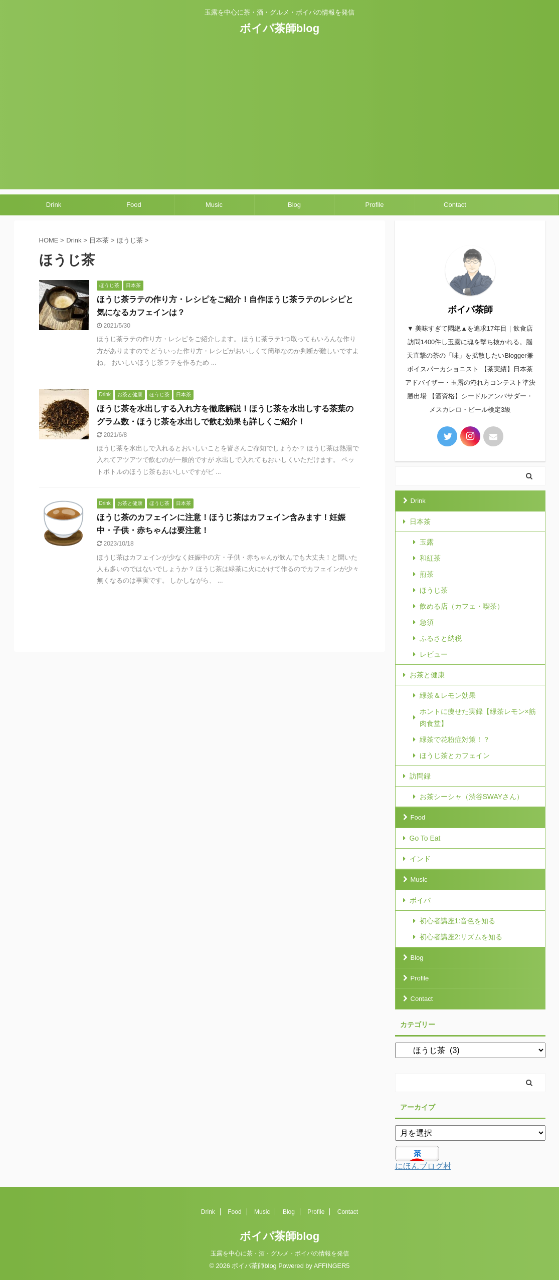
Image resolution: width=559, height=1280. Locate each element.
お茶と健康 (427, 675)
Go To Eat (425, 838)
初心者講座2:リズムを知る (461, 937)
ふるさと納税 (441, 638)
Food (133, 204)
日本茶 (420, 522)
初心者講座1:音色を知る (458, 921)
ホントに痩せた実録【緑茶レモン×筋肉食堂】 (478, 717)
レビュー (434, 654)
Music (214, 204)
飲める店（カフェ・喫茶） (462, 606)
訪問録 (420, 776)
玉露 (427, 542)
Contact (455, 204)
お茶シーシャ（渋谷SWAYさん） (472, 797)
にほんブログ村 (423, 1166)
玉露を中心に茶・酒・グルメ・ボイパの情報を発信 (280, 1253)
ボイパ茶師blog (279, 28)
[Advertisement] (279, 119)
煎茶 (427, 574)
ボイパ (420, 900)
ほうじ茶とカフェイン (455, 755)
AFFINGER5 (332, 1265)
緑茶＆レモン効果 (448, 695)
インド (420, 859)
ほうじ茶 (434, 590)
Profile (374, 204)
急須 (427, 622)
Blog (294, 204)
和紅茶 (430, 558)
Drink (53, 204)
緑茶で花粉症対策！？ (455, 739)
